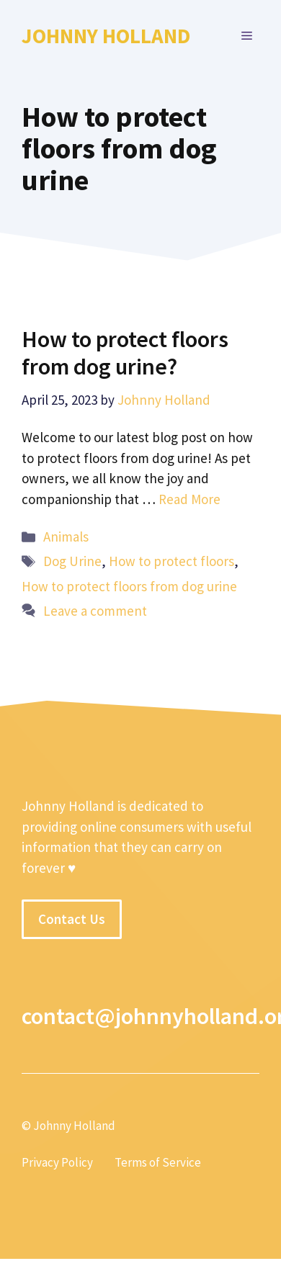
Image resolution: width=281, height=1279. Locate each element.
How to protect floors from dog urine (129, 586)
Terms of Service (158, 1162)
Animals (66, 536)
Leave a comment (95, 610)
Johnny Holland (106, 35)
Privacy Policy (57, 1162)
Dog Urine (72, 561)
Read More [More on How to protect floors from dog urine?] (189, 499)
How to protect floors (171, 561)
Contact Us (71, 919)
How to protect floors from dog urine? (125, 353)
